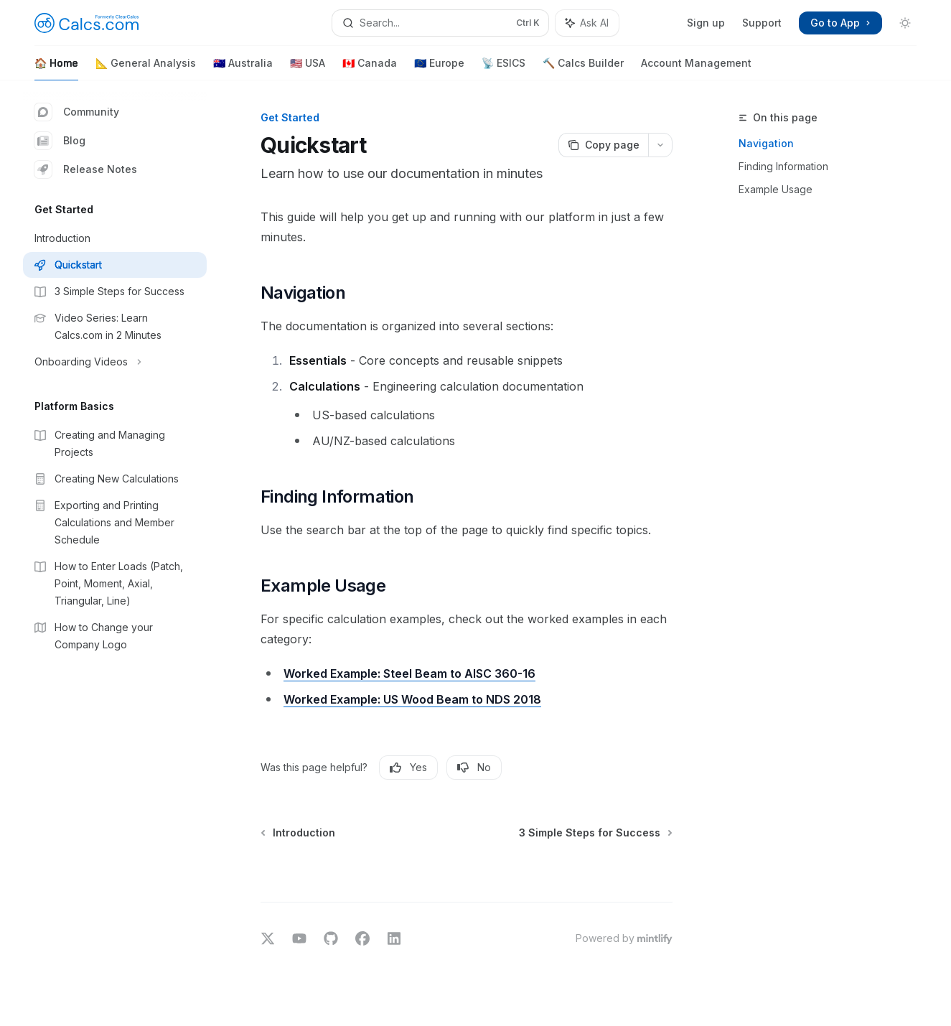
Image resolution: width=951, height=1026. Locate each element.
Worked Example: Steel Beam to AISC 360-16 (409, 673)
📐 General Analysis (145, 68)
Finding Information (783, 166)
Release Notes (85, 169)
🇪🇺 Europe (439, 68)
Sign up (706, 23)
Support (762, 23)
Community (76, 112)
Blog (59, 140)
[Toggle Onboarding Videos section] (115, 362)
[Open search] (440, 23)
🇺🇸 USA (307, 68)
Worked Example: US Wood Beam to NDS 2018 (412, 699)
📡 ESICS (503, 68)
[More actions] (660, 145)
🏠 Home (56, 68)
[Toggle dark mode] (905, 22)
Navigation (766, 143)
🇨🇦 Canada (369, 68)
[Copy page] (603, 145)
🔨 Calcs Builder (583, 68)
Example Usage (775, 189)
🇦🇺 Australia (243, 68)
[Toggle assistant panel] (587, 23)
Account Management (696, 68)
